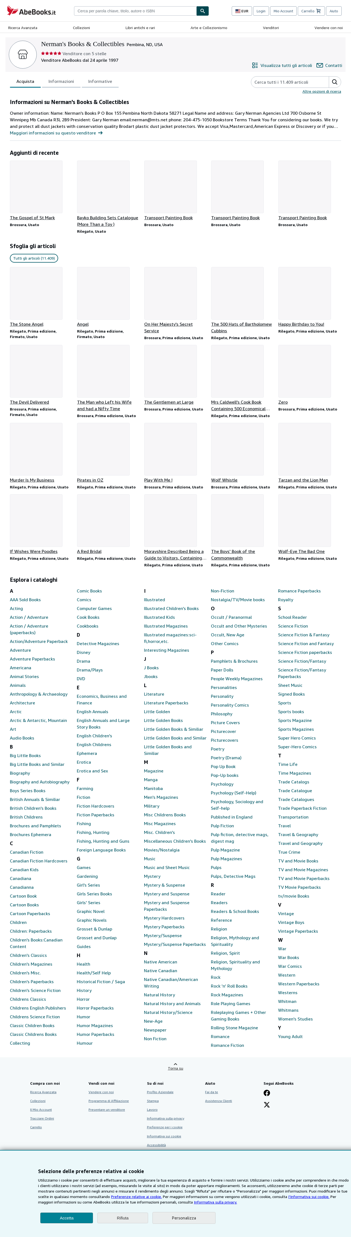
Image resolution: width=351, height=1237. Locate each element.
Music (149, 858)
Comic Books (89, 591)
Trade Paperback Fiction (302, 808)
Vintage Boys (291, 922)
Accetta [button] (66, 1218)
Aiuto (334, 11)
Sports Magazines (296, 729)
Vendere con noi (329, 27)
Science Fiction (293, 626)
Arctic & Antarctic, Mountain (38, 720)
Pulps (216, 867)
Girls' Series (88, 902)
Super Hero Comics (297, 738)
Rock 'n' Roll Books (229, 986)
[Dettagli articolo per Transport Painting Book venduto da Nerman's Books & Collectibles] (175, 191)
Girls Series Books (94, 893)
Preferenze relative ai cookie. (136, 1196)
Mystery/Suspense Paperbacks (175, 944)
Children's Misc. (25, 972)
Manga (151, 779)
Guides (84, 946)
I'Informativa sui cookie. (308, 1196)
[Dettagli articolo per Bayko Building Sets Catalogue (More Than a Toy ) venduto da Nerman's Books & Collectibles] (108, 194)
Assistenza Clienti (218, 1101)
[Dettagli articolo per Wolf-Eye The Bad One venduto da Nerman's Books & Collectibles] (309, 524)
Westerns (288, 992)
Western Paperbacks (298, 983)
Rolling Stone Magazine (234, 1027)
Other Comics (225, 643)
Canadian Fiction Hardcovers (38, 861)
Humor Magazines (95, 1025)
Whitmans (288, 1010)
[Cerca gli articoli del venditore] (284, 82)
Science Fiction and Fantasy (306, 643)
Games (84, 867)
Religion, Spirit (225, 953)
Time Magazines (294, 773)
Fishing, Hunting (93, 832)
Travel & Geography (298, 834)
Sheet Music (290, 685)
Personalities (224, 687)
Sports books (291, 711)
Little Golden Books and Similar (175, 738)
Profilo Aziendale (160, 1092)
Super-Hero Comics (297, 746)
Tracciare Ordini (42, 1118)
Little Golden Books (163, 720)
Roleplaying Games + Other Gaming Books (238, 1016)
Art (13, 729)
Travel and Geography (300, 843)
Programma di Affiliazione (109, 1101)
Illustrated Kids (159, 617)
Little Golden (157, 711)
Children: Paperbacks (31, 931)
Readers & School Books (235, 911)
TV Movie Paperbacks (299, 887)
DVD (81, 678)
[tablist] (64, 82)
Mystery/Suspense (163, 935)
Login (261, 11)
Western (286, 975)
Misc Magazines (160, 823)
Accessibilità (156, 1145)
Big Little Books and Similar (37, 764)
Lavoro (152, 1109)
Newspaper (155, 1030)
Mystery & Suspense (164, 885)
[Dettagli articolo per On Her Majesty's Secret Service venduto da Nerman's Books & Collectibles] (175, 300)
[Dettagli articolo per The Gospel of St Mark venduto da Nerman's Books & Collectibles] (41, 191)
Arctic (16, 711)
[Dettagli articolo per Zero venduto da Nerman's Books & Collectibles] (309, 375)
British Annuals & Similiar (35, 799)
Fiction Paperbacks (95, 814)
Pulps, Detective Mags (233, 876)
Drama (83, 661)
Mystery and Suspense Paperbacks (166, 906)
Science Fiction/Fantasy (302, 661)
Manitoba (153, 788)
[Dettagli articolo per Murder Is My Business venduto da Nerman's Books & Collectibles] (41, 453)
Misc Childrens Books (165, 814)
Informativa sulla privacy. (215, 1202)
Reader (218, 893)
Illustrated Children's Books (171, 608)
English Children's (94, 735)
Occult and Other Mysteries (239, 626)
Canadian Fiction (26, 852)
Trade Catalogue (295, 790)
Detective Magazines (98, 643)
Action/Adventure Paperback (39, 641)
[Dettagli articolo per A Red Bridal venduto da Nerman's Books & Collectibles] (108, 524)
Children (18, 922)
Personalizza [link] (184, 1217)
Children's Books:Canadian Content (36, 943)
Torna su (175, 1068)
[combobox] (135, 11)
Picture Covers (225, 722)
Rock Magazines (227, 994)
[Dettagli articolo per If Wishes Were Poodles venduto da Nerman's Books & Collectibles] (41, 524)
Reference (221, 920)
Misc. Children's (159, 832)
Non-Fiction (222, 591)
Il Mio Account (41, 1109)
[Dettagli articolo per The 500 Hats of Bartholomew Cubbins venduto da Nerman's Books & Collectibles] (242, 300)
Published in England (232, 817)
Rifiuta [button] (123, 1218)
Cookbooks (87, 626)
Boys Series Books (28, 790)
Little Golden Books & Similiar (173, 729)
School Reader (292, 617)
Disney (83, 652)
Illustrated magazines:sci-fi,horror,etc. (170, 638)
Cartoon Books (24, 904)
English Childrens (94, 744)
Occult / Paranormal (231, 617)
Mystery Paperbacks (164, 926)
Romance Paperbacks (299, 591)
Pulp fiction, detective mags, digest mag (239, 838)
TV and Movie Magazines (303, 869)
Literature (154, 694)
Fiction (83, 797)
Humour (85, 1043)
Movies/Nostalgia (162, 850)
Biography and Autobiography (39, 782)
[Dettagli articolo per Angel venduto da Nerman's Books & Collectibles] (108, 297)
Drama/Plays (90, 670)
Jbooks (151, 676)
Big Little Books (25, 755)
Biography (20, 773)
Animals (18, 685)
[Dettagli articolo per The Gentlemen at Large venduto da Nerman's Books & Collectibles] (175, 375)
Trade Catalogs (293, 782)
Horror (83, 999)
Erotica (84, 762)
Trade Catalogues (296, 799)
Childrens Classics (28, 999)
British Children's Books (33, 808)
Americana (20, 667)
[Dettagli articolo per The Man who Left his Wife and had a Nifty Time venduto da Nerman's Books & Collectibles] (108, 378)
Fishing (84, 823)
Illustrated (154, 599)
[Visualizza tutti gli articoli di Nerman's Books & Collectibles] (282, 65)
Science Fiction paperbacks (305, 652)
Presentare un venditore (107, 1109)
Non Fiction (155, 1038)
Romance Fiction (227, 1045)
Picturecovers (224, 740)
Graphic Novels (92, 920)
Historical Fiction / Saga (101, 981)
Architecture (22, 702)
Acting (16, 608)
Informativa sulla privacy (165, 1118)
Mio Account (283, 11)
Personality (222, 696)
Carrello (36, 1127)
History (84, 990)
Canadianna (22, 887)
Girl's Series (88, 885)
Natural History (159, 994)
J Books (151, 667)
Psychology (222, 784)
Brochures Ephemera (30, 834)
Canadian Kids (24, 869)
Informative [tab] (100, 82)
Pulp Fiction (222, 825)
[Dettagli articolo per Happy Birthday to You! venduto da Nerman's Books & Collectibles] (309, 297)
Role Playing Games (230, 1003)
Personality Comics (230, 705)
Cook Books (88, 617)
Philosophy (221, 713)
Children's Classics (28, 955)
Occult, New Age (227, 634)
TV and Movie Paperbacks (304, 878)
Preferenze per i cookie (165, 1127)
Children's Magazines (31, 964)
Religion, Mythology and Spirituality (235, 941)
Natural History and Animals (172, 1003)
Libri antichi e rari (140, 27)
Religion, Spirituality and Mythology (235, 965)
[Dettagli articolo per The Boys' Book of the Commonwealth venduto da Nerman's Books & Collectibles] (242, 527)
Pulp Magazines (226, 858)
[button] (335, 82)
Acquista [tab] (25, 82)
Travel (284, 825)
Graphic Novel (90, 911)
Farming (85, 788)
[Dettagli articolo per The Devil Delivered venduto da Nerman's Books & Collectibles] (41, 375)
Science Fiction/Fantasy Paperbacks (302, 673)
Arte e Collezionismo (209, 27)
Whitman (287, 1001)
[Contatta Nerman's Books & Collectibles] (329, 65)
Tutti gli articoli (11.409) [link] (34, 258)
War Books (288, 957)
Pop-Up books (225, 775)
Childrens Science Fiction (35, 1016)
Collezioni (81, 27)
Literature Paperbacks (166, 702)
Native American (160, 962)
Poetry (217, 749)
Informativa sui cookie (164, 1136)
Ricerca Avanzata (22, 27)
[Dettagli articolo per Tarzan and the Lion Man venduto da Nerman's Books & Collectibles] (309, 453)
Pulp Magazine (225, 850)
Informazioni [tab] (61, 82)
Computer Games (94, 608)
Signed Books (291, 694)
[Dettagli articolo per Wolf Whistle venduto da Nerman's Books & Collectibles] (242, 453)
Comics (84, 599)
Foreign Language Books (101, 850)
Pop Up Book (223, 766)
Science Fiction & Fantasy (303, 634)
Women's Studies (295, 1019)
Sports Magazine (295, 720)
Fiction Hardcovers (95, 806)
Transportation (293, 817)
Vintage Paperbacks (298, 931)
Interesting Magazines (166, 650)
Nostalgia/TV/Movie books (238, 599)
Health (83, 964)
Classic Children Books (32, 1025)
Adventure (20, 650)
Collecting (20, 1043)
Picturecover (223, 731)
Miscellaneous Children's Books (175, 841)
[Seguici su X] (267, 1105)
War (282, 948)
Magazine (153, 771)
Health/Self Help (94, 972)
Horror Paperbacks (95, 1008)
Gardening (87, 876)
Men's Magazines (161, 797)
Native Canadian (160, 970)
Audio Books (22, 738)
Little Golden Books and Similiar (168, 750)
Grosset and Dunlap (97, 937)
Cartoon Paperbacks (30, 913)
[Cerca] (203, 11)
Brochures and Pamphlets (35, 825)
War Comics (290, 966)
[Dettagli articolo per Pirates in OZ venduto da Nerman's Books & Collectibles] (108, 453)
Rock (215, 977)
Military (151, 806)
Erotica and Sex (92, 771)
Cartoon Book (23, 896)
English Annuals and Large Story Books (103, 724)
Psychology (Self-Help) (233, 792)
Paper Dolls (222, 670)
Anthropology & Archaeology (38, 694)
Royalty (285, 599)
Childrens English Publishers (38, 1008)
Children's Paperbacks (32, 981)
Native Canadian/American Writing (171, 983)
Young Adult (290, 1036)
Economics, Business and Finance (102, 699)
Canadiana (20, 878)
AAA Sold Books (25, 599)
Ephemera (87, 753)
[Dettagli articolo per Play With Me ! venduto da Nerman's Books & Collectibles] (175, 453)
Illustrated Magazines (166, 626)
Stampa (153, 1101)
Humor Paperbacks (95, 1034)
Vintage (286, 913)
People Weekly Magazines (237, 678)
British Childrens (26, 817)
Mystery (152, 876)
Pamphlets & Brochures (234, 661)
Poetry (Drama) (226, 757)
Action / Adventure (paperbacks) (29, 629)
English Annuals (92, 711)
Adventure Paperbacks (32, 659)
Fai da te (211, 1092)
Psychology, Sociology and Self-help (237, 805)
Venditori (271, 27)
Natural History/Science (168, 1012)
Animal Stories (24, 676)
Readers (219, 902)
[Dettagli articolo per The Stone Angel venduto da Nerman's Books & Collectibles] (41, 297)
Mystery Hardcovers (164, 918)
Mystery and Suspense (166, 893)
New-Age (153, 1021)
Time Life (288, 764)
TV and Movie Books (298, 861)
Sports (284, 702)
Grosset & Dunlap (94, 929)
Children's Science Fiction (35, 990)
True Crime (289, 852)
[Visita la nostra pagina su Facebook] (267, 1093)
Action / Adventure (29, 617)
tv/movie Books (293, 896)
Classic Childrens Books (33, 1034)
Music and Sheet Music (167, 867)
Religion (219, 929)
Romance (220, 1036)
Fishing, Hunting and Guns (103, 841)
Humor (83, 1016)
